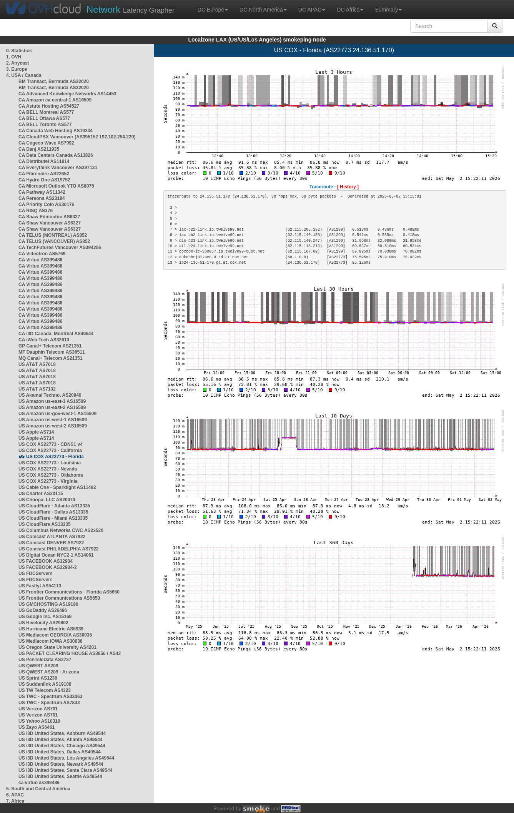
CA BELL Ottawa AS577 (44, 118)
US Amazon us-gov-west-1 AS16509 (57, 413)
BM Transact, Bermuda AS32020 (53, 81)
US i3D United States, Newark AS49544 (60, 764)
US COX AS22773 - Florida (55, 456)
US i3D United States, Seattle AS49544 (60, 776)
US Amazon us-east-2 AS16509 (52, 407)
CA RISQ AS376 (35, 210)
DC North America (263, 10)
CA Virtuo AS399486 (40, 260)
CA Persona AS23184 (41, 198)
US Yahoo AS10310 (39, 721)
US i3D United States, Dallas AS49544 (59, 752)
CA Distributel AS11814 (44, 161)
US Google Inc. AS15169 (45, 616)
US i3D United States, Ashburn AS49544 (62, 733)
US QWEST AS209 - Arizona (48, 672)
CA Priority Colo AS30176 (46, 204)
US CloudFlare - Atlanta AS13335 (54, 506)
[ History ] (348, 187)
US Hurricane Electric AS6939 (50, 629)
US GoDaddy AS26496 (42, 610)
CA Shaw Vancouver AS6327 (49, 223)
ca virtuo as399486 (39, 782)
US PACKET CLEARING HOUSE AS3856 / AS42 (69, 653)
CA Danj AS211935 (38, 149)
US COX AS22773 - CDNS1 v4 (50, 444)
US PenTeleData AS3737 (44, 659)
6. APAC (15, 795)
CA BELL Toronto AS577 (45, 124)
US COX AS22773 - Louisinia (49, 463)
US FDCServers (35, 573)
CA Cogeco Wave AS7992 (46, 143)
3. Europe (16, 69)
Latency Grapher (130, 9)
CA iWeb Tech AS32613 (43, 339)
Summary (388, 10)
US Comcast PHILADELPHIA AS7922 (58, 549)
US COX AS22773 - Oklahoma (50, 475)
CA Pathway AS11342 (41, 192)
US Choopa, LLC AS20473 (46, 499)
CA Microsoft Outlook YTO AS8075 (56, 186)
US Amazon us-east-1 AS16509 (52, 401)
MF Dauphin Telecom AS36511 (51, 352)
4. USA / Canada (24, 75)
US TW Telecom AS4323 (44, 690)
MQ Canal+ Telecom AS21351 (50, 358)
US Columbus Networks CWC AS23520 (60, 530)
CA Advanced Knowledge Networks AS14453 (67, 93)
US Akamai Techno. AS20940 (50, 395)
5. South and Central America (38, 788)
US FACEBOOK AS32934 (45, 561)
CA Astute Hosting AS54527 (48, 106)
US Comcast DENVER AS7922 (51, 542)
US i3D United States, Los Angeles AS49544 (66, 758)
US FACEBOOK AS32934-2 (47, 567)
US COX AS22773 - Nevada (47, 469)
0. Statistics (19, 50)
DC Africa (350, 10)
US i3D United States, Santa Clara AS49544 (65, 770)
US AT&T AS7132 (37, 389)
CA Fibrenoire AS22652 (43, 173)
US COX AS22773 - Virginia (47, 481)
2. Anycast (17, 63)
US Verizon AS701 (38, 709)
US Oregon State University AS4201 (57, 647)
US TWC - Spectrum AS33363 (50, 696)
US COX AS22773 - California (50, 450)
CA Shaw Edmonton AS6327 (49, 216)
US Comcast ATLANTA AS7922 (51, 536)
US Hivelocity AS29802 (43, 622)
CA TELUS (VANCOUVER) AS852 (54, 241)
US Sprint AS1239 (37, 678)
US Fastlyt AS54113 (40, 586)
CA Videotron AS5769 (41, 253)
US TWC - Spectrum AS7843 (49, 702)
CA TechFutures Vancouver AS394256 (59, 247)
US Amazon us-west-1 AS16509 (52, 419)
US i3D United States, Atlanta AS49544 (60, 739)
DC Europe (213, 10)
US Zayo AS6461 (36, 727)
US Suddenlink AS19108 (45, 684)
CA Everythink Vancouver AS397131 (57, 167)
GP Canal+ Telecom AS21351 (50, 346)
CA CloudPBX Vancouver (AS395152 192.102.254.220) (76, 137)
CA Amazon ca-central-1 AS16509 (54, 100)
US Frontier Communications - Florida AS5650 (69, 592)
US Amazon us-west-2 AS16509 (52, 426)
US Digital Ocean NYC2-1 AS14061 (56, 555)
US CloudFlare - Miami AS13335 (53, 518)
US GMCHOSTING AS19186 (48, 604)
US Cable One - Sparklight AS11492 (57, 487)
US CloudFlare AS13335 (44, 524)
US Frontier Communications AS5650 (59, 598)
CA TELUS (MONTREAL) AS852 (52, 235)
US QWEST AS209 (38, 665)
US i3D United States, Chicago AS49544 (61, 745)
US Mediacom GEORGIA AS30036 (55, 635)
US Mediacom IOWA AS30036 (50, 641)
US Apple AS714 (36, 432)
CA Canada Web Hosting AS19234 (55, 130)
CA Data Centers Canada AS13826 (55, 155)
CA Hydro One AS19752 (44, 180)
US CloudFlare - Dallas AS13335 (53, 512)
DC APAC (311, 10)
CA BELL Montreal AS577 (46, 112)
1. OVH (13, 57)
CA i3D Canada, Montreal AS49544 (55, 333)
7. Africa (15, 801)
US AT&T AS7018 (37, 364)
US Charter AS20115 (40, 493)
